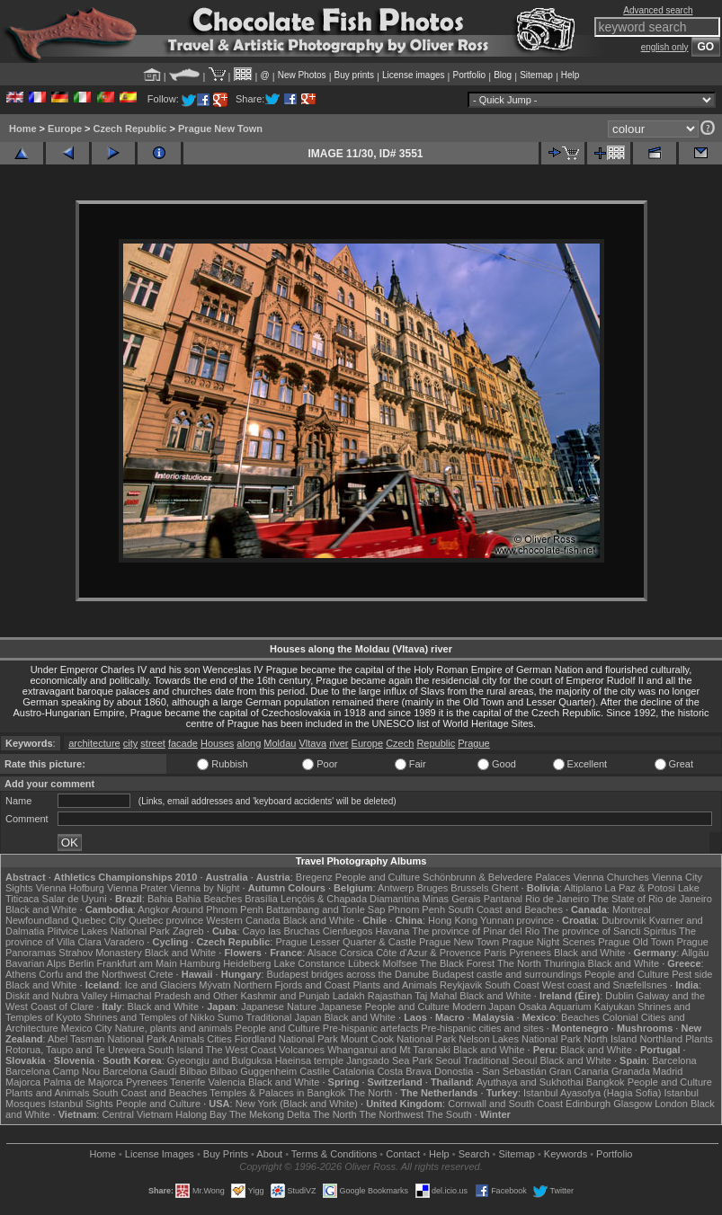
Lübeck (363, 963)
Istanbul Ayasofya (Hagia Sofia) (592, 1092)
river (338, 743)
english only (665, 47)
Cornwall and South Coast (505, 1103)
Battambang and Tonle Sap (326, 909)
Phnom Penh (416, 909)
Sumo (231, 1017)
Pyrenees (529, 952)
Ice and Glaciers (160, 985)
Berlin (81, 963)
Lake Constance (309, 963)
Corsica (356, 952)
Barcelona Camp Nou (52, 1071)
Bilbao (194, 1071)
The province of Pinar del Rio (475, 931)
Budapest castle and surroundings (507, 974)
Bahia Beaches (208, 898)
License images (413, 75)
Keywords (565, 1153)
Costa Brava (404, 1071)
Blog (503, 75)
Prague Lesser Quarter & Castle (345, 941)
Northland (660, 1038)
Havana (393, 931)
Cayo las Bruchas (281, 931)
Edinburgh (588, 1103)
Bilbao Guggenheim (254, 1071)
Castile (314, 1071)
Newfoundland (36, 920)
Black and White (40, 909)
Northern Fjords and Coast (292, 985)
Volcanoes (302, 1049)
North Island (610, 1038)
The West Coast (241, 1049)
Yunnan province (517, 920)
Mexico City (86, 1028)
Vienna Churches (611, 877)
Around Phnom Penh (217, 909)
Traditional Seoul (500, 1060)
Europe (65, 128)
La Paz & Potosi (640, 887)
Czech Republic (130, 128)
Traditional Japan (283, 1017)
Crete (161, 974)
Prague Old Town (635, 941)
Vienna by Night (204, 887)
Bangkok (605, 1082)
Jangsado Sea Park (389, 1060)
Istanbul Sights (81, 1103)
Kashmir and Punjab (285, 995)
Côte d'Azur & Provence (428, 952)
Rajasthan (390, 995)
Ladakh (349, 995)
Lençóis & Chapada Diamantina (350, 898)
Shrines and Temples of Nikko (149, 1017)
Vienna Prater (137, 887)
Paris (495, 952)
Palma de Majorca (83, 1082)
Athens (20, 974)
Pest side (692, 974)
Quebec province (166, 920)
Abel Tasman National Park (107, 1038)
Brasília (261, 898)
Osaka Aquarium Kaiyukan (576, 1006)
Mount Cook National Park (398, 1038)
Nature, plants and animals (174, 1028)
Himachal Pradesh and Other (174, 995)
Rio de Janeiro (557, 898)
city (130, 743)
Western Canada (243, 920)
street (152, 743)
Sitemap (536, 75)
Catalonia (353, 1071)
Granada (630, 1071)
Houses (217, 743)
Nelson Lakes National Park (520, 1038)
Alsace (322, 952)
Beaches (580, 1017)
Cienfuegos (348, 931)
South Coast (512, 985)
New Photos (302, 75)
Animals (186, 1038)
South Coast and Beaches (505, 909)
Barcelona (674, 1060)
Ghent (505, 887)
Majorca (22, 1082)
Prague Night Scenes (548, 941)
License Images (159, 1153)
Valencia (226, 1082)
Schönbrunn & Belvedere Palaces (497, 877)
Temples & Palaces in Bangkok (277, 1092)
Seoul (447, 1060)
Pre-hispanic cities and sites (482, 1028)
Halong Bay (201, 1114)
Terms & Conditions (334, 1153)
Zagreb (188, 931)
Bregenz (314, 877)
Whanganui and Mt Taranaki (388, 1049)
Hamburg (200, 963)
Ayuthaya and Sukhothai (530, 1082)
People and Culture (377, 877)
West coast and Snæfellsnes (604, 985)
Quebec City (98, 920)
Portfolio (469, 75)
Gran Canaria (579, 1071)
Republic (435, 743)
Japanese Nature (278, 1006)
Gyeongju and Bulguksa (219, 1060)
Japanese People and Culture (384, 1006)
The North (519, 963)
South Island (175, 1049)
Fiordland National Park (286, 1038)
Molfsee (400, 963)
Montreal (631, 909)
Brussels (469, 887)
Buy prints (354, 75)
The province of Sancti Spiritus (609, 931)
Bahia (160, 898)
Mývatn (214, 985)
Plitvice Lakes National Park (108, 931)
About (269, 1153)
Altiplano (583, 887)
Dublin (619, 995)
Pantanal (503, 898)
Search (474, 1153)
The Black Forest (457, 963)
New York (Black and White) (297, 1103)
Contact (403, 1153)
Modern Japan (483, 1006)
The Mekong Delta (269, 1114)
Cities (219, 1038)
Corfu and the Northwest (92, 974)
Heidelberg (247, 963)
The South (449, 1114)
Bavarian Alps (35, 963)
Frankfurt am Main (137, 963)
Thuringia (564, 963)
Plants (699, 1038)
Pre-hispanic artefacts (370, 1028)
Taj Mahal (435, 995)
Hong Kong (452, 920)
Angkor (153, 909)
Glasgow (632, 1103)
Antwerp (396, 887)
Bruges (432, 887)
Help (570, 75)
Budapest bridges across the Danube (347, 974)
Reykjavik (461, 985)
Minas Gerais (452, 898)
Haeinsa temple (309, 1060)
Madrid (668, 1071)
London (671, 1103)
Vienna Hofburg (70, 887)
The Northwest (391, 1114)
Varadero (124, 941)
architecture (94, 743)
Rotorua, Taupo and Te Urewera (75, 1049)
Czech (400, 743)
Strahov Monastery (99, 952)
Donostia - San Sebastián (490, 1071)
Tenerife (187, 1082)
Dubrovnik (624, 920)
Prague (473, 743)
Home (23, 128)
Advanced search (657, 10)
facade (183, 743)
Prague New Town (220, 128)
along (248, 743)
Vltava (312, 743)
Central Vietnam (137, 1114)
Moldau (279, 743)
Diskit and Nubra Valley (56, 995)
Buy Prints (225, 1153)
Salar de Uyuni (74, 898)
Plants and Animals (394, 985)
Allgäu (695, 952)
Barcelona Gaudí (140, 1071)
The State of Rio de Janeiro (652, 898)
